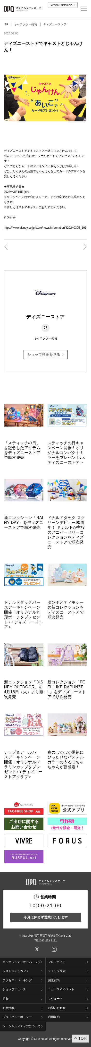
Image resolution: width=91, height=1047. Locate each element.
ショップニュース (14, 989)
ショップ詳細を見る (43, 354)
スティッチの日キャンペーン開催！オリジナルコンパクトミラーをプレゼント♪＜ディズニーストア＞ (67, 452)
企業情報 (8, 1008)
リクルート (55, 998)
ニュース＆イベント (61, 989)
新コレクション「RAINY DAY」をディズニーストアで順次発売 (23, 522)
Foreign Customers (61, 4)
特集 (5, 998)
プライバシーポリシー (17, 1017)
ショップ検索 (57, 971)
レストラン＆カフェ (16, 971)
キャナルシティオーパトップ (22, 962)
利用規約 (54, 1017)
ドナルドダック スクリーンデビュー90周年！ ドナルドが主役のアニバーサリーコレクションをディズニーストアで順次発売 (66, 532)
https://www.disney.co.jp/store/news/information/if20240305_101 (45, 227)
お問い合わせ (57, 1008)
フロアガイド (57, 962)
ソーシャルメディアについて (22, 1026)
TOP (82, 1038)
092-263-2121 (48, 940)
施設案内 (54, 980)
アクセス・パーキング (17, 980)
